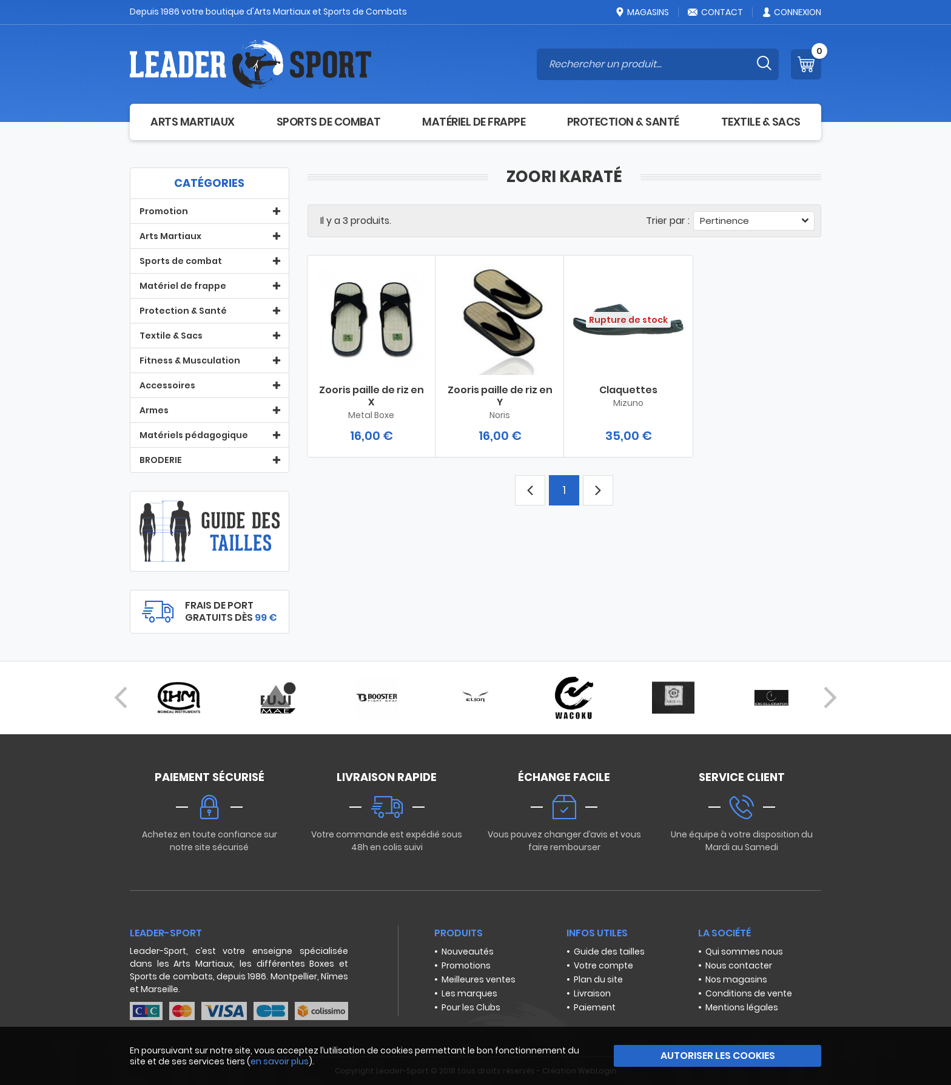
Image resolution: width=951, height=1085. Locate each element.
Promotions (466, 965)
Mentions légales (741, 1007)
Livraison (592, 993)
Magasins (641, 12)
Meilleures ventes (479, 979)
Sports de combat (329, 121)
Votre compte (603, 965)
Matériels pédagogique (193, 435)
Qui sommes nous (744, 951)
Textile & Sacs (761, 121)
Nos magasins (736, 979)
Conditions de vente (748, 993)
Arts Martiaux (192, 121)
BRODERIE (160, 460)
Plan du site (598, 979)
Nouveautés (468, 951)
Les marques (469, 993)
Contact (715, 12)
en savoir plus (279, 1061)
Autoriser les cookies (717, 1056)
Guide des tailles (609, 951)
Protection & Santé (623, 121)
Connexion (791, 12)
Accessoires (167, 385)
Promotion (163, 211)
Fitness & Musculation (189, 360)
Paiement (595, 1007)
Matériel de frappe (473, 121)
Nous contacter (738, 965)
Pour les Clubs (471, 1007)
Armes (154, 410)
